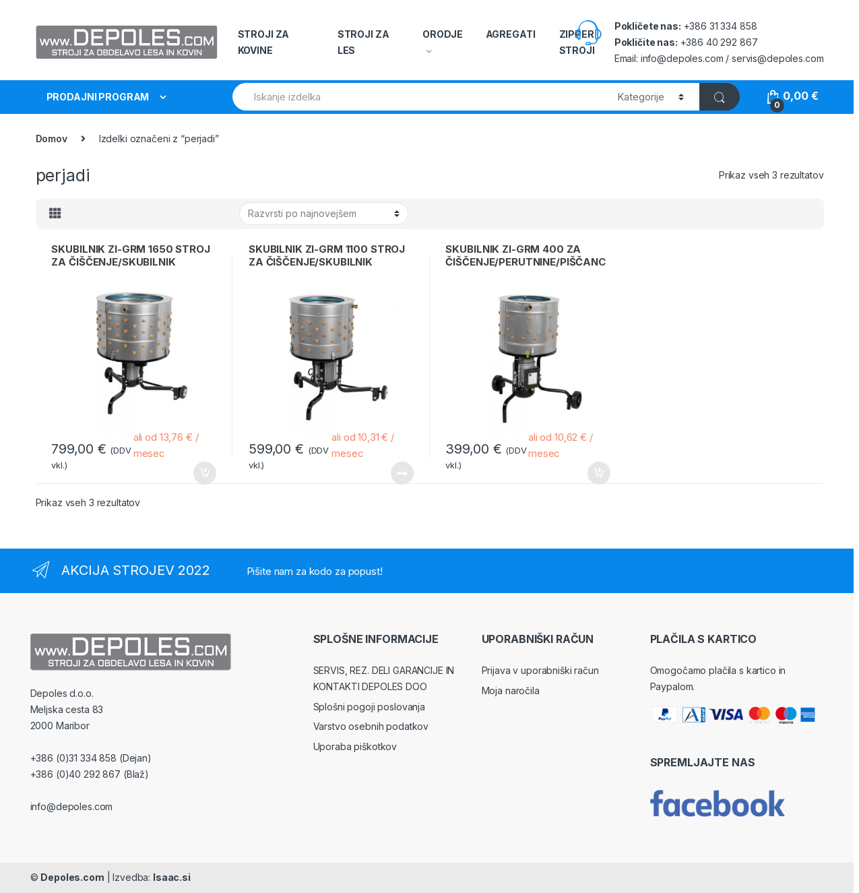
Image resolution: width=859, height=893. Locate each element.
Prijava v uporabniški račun (540, 670)
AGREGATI (511, 34)
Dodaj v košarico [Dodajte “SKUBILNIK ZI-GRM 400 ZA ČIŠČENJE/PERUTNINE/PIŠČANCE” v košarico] (598, 473)
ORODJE (442, 34)
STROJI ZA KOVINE (264, 42)
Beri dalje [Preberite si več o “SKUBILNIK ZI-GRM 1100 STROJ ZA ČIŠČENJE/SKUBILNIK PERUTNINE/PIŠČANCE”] (401, 473)
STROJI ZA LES (363, 42)
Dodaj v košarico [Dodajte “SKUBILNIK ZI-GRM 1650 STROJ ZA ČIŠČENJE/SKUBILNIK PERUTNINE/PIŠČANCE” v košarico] (204, 473)
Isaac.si (172, 877)
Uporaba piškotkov (355, 746)
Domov (51, 138)
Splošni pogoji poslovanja (369, 706)
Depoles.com (72, 877)
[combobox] (417, 97)
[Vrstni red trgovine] (323, 213)
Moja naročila (511, 690)
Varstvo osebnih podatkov (371, 726)
